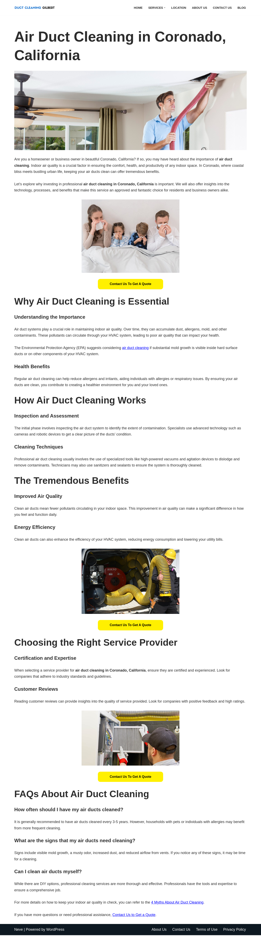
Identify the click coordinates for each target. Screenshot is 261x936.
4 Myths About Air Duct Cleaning (178, 903)
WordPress (55, 930)
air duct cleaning (136, 348)
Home (137, 7)
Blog (241, 7)
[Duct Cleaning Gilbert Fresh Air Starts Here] (35, 8)
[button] (164, 7)
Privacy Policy (234, 930)
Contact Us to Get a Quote (130, 284)
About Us (199, 7)
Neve (18, 930)
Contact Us (222, 7)
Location (178, 7)
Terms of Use (206, 930)
